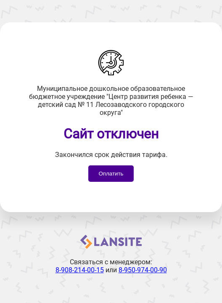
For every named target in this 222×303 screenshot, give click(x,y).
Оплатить (110, 173)
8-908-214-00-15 (80, 270)
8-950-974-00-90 (143, 270)
